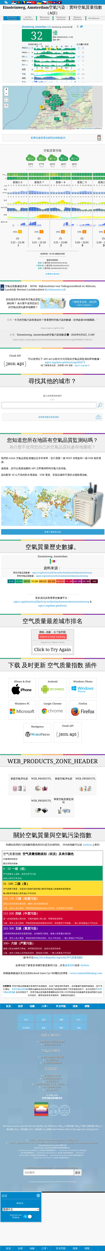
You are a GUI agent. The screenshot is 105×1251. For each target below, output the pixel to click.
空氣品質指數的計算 (52, 1230)
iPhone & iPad (22, 763)
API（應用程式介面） (52, 1239)
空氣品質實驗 (52, 1212)
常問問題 (51, 1222)
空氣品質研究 (50, 1203)
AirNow (87, 997)
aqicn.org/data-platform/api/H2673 (65, 362)
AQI (36, 26)
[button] (41, 108)
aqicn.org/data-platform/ (52, 643)
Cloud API (67, 808)
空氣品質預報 (52, 1233)
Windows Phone (83, 763)
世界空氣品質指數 (20, 1142)
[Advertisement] (52, 446)
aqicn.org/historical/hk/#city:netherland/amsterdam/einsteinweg (51, 639)
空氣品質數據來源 (52, 1228)
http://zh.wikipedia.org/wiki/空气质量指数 (57, 1110)
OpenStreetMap (87, 128)
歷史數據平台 (52, 1242)
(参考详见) (52, 1057)
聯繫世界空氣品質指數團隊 (52, 1194)
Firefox (83, 785)
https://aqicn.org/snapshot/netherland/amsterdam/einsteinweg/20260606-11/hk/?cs (52, 339)
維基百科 (70, 1117)
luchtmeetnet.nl (55, 289)
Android (52, 763)
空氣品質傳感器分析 (52, 1215)
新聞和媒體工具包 (52, 1197)
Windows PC (22, 785)
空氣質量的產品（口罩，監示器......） (52, 1236)
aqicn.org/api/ (81, 365)
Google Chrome (52, 785)
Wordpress (37, 808)
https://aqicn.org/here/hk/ (52, 328)
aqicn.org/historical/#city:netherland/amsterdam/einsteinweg (62, 610)
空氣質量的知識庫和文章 (52, 1209)
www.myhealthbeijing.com (86, 1125)
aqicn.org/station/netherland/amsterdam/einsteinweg (62, 614)
